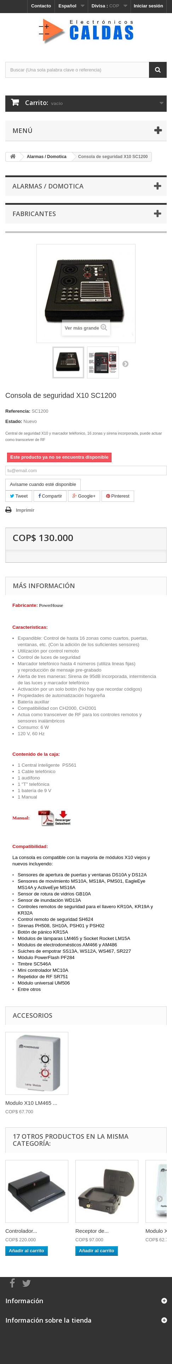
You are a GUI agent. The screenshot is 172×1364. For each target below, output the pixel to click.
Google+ (84, 496)
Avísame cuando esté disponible (43, 484)
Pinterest (118, 496)
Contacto (41, 5)
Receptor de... (92, 1231)
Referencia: (17, 411)
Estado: (13, 421)
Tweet (19, 496)
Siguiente (125, 363)
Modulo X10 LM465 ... (101, 1103)
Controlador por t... (27, 1103)
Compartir (50, 496)
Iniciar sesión (148, 5)
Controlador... (21, 1231)
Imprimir (25, 510)
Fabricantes (34, 213)
